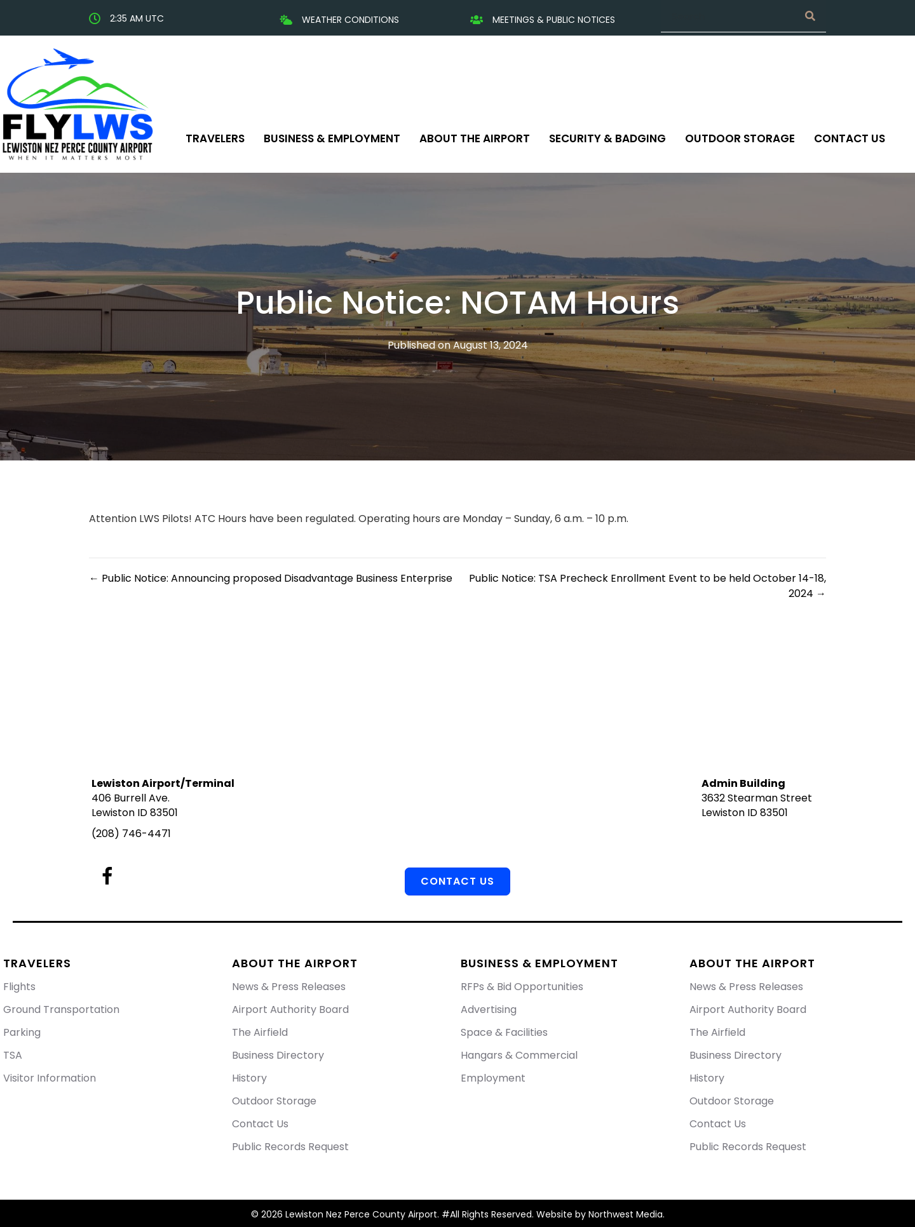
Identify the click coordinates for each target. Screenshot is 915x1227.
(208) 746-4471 (131, 833)
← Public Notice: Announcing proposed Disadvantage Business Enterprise (270, 578)
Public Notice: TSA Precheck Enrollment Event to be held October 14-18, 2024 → (647, 585)
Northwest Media (625, 1214)
